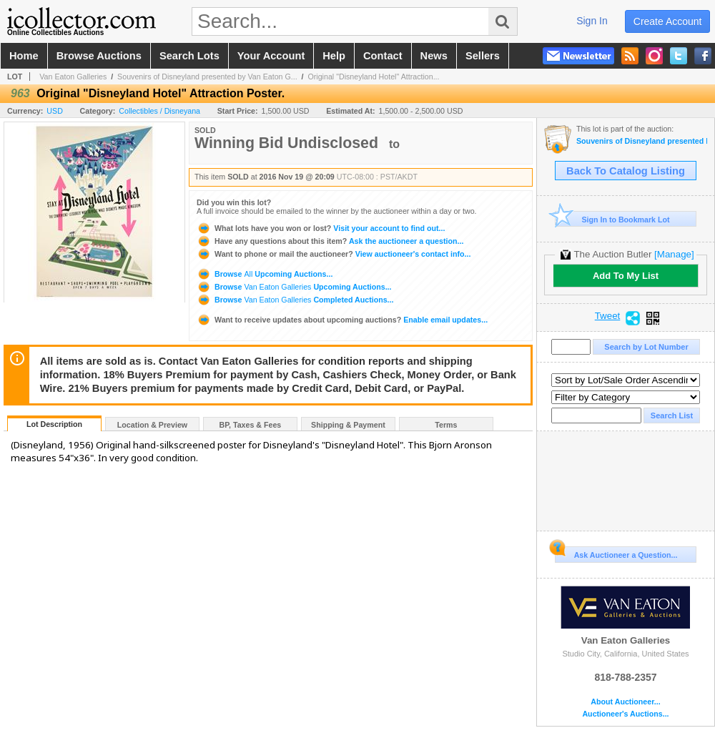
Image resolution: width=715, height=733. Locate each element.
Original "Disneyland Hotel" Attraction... (373, 76)
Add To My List (626, 275)
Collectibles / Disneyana (159, 111)
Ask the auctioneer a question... (330, 241)
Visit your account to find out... (321, 228)
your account (271, 56)
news (434, 56)
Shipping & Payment (348, 424)
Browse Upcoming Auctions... (264, 274)
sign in (592, 20)
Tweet (608, 316)
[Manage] (673, 254)
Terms (446, 424)
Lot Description (54, 424)
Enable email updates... (342, 319)
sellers (482, 56)
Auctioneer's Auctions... (625, 714)
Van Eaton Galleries (73, 76)
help (333, 56)
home (24, 56)
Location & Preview (152, 424)
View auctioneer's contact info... (333, 254)
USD (54, 111)
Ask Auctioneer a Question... (616, 552)
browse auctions (99, 56)
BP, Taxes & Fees (251, 424)
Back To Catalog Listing (625, 171)
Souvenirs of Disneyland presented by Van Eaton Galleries (641, 141)
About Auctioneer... (625, 702)
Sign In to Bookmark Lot (612, 219)
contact (383, 56)
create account (667, 21)
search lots (189, 56)
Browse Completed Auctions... (295, 299)
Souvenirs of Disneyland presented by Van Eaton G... (207, 76)
